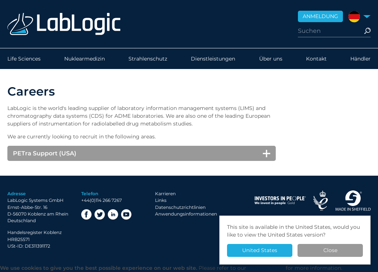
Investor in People (280, 200)
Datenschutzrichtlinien (180, 207)
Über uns (270, 58)
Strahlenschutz (147, 58)
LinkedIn (113, 214)
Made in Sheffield (353, 200)
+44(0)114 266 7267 (101, 200)
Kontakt (316, 58)
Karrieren (165, 193)
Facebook (86, 214)
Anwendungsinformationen (186, 214)
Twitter (99, 214)
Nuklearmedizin (84, 58)
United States (259, 250)
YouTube (126, 214)
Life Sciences (24, 58)
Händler (360, 58)
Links (160, 200)
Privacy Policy (266, 268)
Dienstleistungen (213, 58)
